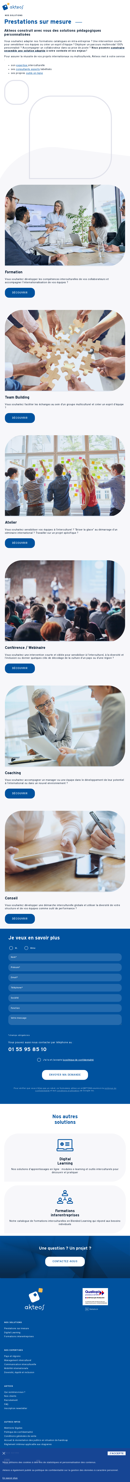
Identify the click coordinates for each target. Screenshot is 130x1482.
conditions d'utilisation (68, 1091)
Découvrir (20, 292)
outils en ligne (34, 73)
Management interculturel (17, 1360)
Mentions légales (13, 1428)
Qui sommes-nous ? (14, 1392)
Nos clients (10, 1396)
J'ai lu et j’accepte (68, 1060)
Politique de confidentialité (18, 1432)
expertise (22, 65)
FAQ (6, 1404)
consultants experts (28, 69)
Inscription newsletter (15, 1408)
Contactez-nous (65, 1261)
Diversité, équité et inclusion (19, 1372)
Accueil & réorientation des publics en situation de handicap (36, 1440)
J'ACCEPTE (117, 1453)
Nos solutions (14, 15)
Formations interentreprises (19, 1336)
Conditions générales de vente (20, 1436)
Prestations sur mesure (16, 1328)
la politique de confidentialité (78, 1060)
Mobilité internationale (16, 1368)
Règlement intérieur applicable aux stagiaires (28, 1444)
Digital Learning (12, 1332)
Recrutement (11, 1400)
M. (16, 948)
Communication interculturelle (20, 1364)
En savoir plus (10, 1478)
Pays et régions (12, 1356)
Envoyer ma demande (65, 1074)
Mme (32, 948)
